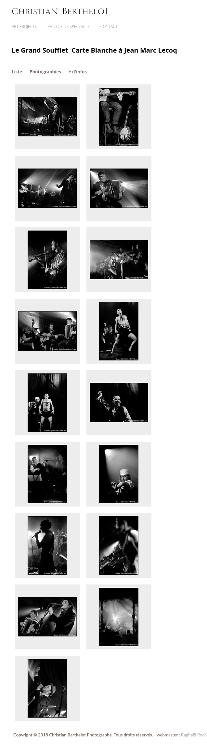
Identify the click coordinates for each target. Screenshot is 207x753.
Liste (17, 72)
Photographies (45, 72)
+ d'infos (78, 72)
